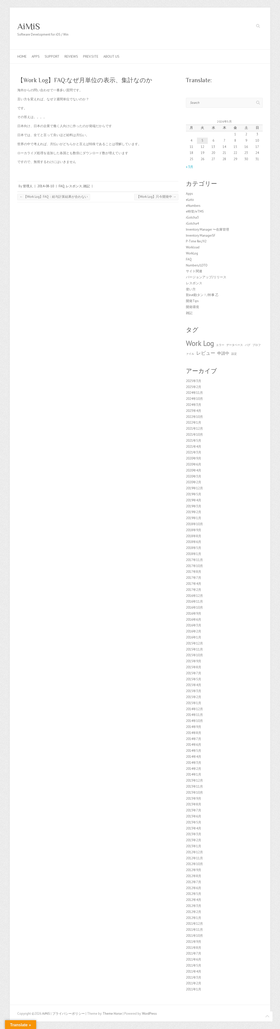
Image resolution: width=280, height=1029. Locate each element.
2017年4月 (193, 584)
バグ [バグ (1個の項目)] (247, 345)
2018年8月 (193, 536)
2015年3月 (193, 691)
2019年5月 (193, 494)
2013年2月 (193, 840)
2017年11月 (194, 560)
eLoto (190, 200)
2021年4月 (193, 446)
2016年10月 (194, 607)
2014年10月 (194, 721)
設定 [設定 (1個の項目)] (234, 353)
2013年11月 (194, 786)
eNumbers (193, 206)
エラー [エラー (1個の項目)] (220, 345)
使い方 (191, 289)
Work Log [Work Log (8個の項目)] (200, 343)
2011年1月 (193, 989)
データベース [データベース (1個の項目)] (234, 345)
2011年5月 (193, 965)
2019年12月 (194, 488)
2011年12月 (194, 923)
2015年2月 (193, 697)
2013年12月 (194, 780)
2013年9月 (193, 798)
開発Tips (192, 301)
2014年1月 (193, 774)
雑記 (86, 186)
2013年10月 (194, 792)
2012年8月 (193, 876)
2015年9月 (193, 661)
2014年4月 (193, 757)
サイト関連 (194, 271)
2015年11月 (194, 649)
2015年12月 (194, 643)
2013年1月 (193, 846)
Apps (36, 56)
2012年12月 (194, 852)
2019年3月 (193, 506)
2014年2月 (193, 769)
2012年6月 (193, 888)
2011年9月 (193, 942)
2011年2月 (193, 983)
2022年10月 (194, 417)
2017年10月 (194, 566)
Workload (192, 247)
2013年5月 (193, 822)
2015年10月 (194, 655)
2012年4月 (193, 900)
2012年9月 (193, 870)
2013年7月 (193, 810)
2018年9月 (193, 530)
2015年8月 (193, 667)
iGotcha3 (192, 217)
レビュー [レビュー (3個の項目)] (205, 353)
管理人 (28, 186)
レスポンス (74, 186)
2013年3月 (193, 834)
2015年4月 (193, 685)
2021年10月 (194, 434)
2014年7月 (193, 739)
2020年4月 (193, 470)
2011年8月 (193, 948)
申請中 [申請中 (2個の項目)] (223, 353)
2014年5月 (193, 751)
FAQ (61, 186)
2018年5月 (193, 548)
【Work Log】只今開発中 (156, 197)
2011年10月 (194, 935)
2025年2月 (193, 387)
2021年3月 (193, 452)
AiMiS (28, 26)
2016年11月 (194, 601)
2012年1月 (193, 918)
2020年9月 (193, 458)
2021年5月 (193, 440)
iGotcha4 (192, 223)
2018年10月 (194, 524)
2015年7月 (193, 673)
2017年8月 (193, 572)
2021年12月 (194, 428)
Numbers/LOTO (196, 265)
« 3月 (189, 167)
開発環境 (192, 307)
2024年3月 (193, 405)
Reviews (71, 56)
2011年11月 (194, 929)
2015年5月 (193, 679)
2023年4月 (193, 411)
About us (111, 56)
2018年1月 (193, 554)
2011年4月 (193, 971)
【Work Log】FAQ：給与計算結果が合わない (54, 197)
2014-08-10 (45, 186)
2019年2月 (193, 512)
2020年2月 (193, 482)
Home (22, 56)
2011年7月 (193, 953)
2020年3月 (193, 476)
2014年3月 (193, 763)
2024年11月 (194, 393)
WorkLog (192, 253)
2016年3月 (193, 625)
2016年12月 (194, 596)
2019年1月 (193, 518)
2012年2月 (193, 912)
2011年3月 (193, 977)
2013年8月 (193, 804)
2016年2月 (193, 631)
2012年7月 (193, 882)
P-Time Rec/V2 (196, 241)
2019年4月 (193, 500)
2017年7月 (193, 578)
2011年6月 (193, 959)
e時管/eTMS (195, 211)
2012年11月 (194, 858)
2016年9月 (193, 613)
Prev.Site (90, 56)
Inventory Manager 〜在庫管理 (207, 229)
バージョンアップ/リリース (206, 277)
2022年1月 (193, 422)
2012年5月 (193, 894)
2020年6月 (193, 464)
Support (52, 56)
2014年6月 (193, 744)
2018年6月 (193, 542)
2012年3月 (193, 906)
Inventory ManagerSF (200, 235)
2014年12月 (194, 709)
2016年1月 (193, 637)
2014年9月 (193, 727)
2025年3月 (193, 381)
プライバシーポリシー (68, 1013)
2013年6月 (193, 816)
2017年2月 (193, 590)
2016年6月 (193, 619)
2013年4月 (193, 828)
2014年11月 (194, 715)
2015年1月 (193, 703)
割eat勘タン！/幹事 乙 (202, 295)
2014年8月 (193, 733)
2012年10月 (194, 864)
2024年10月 (194, 399)
